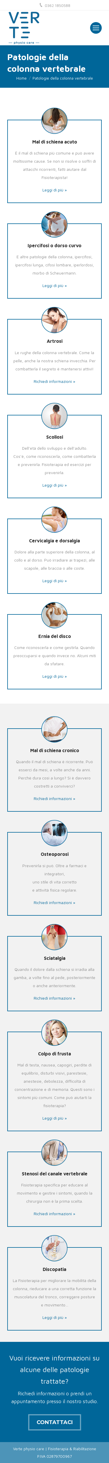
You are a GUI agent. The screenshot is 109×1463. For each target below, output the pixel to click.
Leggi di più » (54, 189)
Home (21, 78)
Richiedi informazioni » (54, 381)
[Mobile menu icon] (96, 28)
